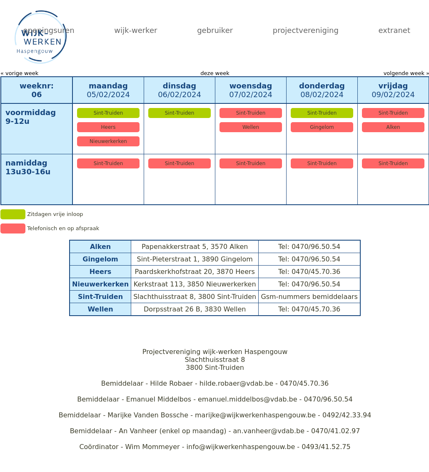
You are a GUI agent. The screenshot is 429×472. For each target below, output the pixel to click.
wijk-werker (135, 30)
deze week (214, 73)
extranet (394, 30)
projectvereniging (306, 30)
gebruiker (215, 30)
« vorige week (19, 73)
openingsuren (49, 30)
